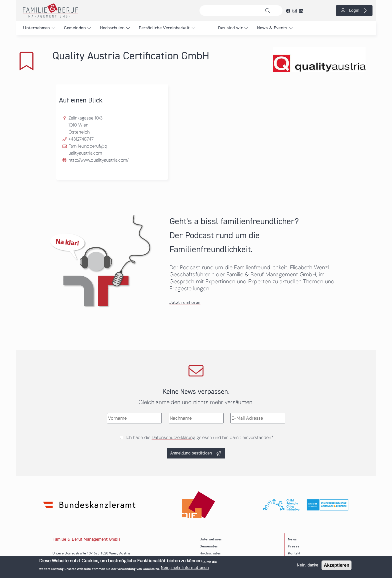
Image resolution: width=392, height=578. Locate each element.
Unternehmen (36, 28)
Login (354, 10)
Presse (294, 546)
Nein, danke (307, 565)
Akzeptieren (336, 565)
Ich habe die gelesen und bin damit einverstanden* (199, 437)
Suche (269, 10)
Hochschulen (112, 28)
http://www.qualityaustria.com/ (98, 160)
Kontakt (294, 553)
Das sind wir (230, 28)
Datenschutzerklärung (173, 437)
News (292, 539)
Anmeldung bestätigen (191, 453)
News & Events (272, 28)
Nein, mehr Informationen (185, 567)
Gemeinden (75, 28)
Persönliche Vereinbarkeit (164, 28)
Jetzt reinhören (185, 302)
